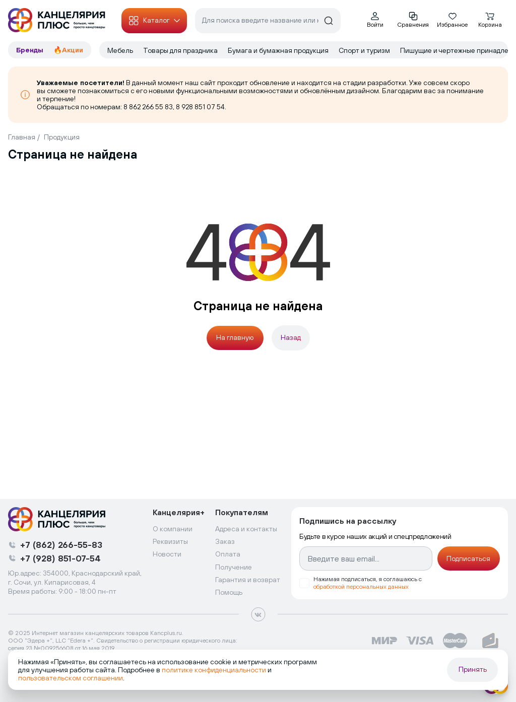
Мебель (120, 50)
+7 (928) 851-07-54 (60, 558)
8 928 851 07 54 (200, 107)
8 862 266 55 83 (148, 107)
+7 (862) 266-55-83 (61, 544)
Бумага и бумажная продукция (278, 50)
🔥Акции (68, 50)
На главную (234, 337)
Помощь (228, 592)
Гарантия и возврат (247, 580)
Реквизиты (170, 541)
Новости (167, 554)
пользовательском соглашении (70, 678)
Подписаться (468, 558)
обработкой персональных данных (361, 586)
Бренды (30, 50)
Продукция (62, 137)
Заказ (225, 541)
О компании (172, 529)
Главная (21, 137)
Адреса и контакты (246, 529)
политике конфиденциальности (214, 670)
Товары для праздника (180, 50)
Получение (233, 567)
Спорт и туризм (364, 50)
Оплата (227, 554)
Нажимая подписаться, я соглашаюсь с (367, 583)
